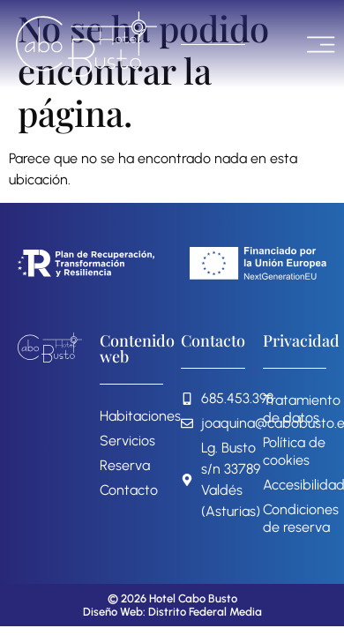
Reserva (125, 465)
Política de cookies (294, 451)
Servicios (127, 440)
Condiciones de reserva (295, 518)
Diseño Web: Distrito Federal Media (172, 611)
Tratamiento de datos (295, 409)
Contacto (129, 490)
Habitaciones (132, 415)
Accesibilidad (295, 484)
